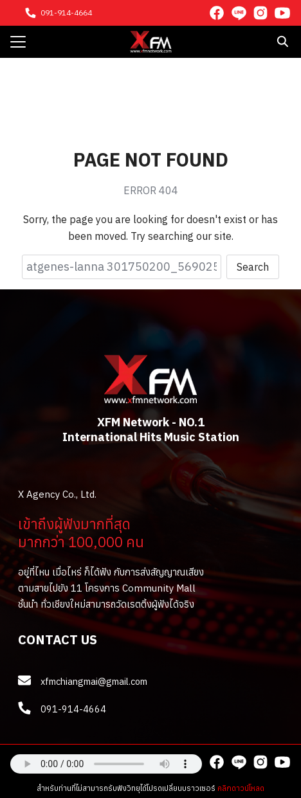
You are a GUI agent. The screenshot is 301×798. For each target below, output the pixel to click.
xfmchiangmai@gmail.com (94, 681)
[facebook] (216, 13)
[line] (238, 13)
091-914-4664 (66, 12)
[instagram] (260, 13)
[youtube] (282, 13)
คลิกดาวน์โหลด (240, 788)
